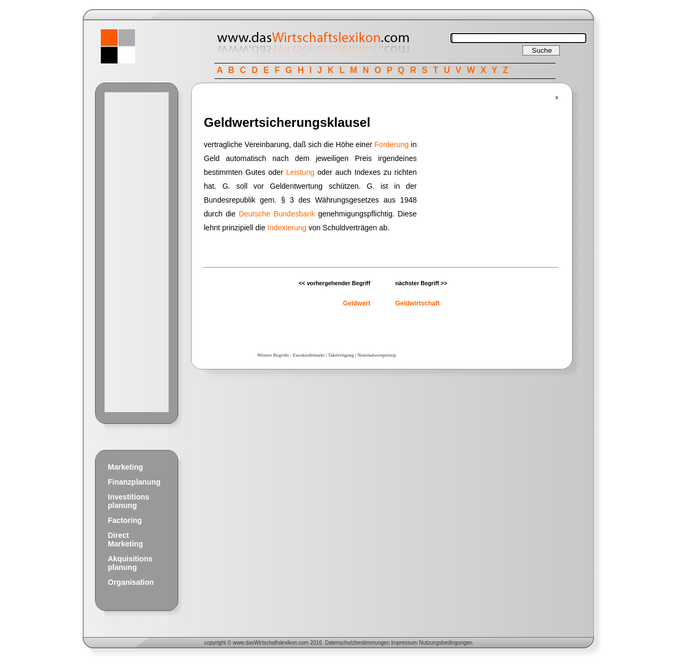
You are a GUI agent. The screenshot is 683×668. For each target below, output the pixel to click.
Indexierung (286, 227)
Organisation (131, 582)
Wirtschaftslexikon (275, 643)
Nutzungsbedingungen (445, 643)
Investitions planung (128, 501)
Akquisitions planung (130, 563)
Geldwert (356, 303)
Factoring (125, 520)
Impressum (404, 643)
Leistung (300, 172)
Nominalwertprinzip (377, 355)
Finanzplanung (134, 482)
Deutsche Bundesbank (277, 214)
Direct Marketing (125, 539)
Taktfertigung (341, 355)
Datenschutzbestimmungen (357, 643)
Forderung (392, 144)
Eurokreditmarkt (308, 355)
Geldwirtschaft (417, 303)
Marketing (125, 467)
